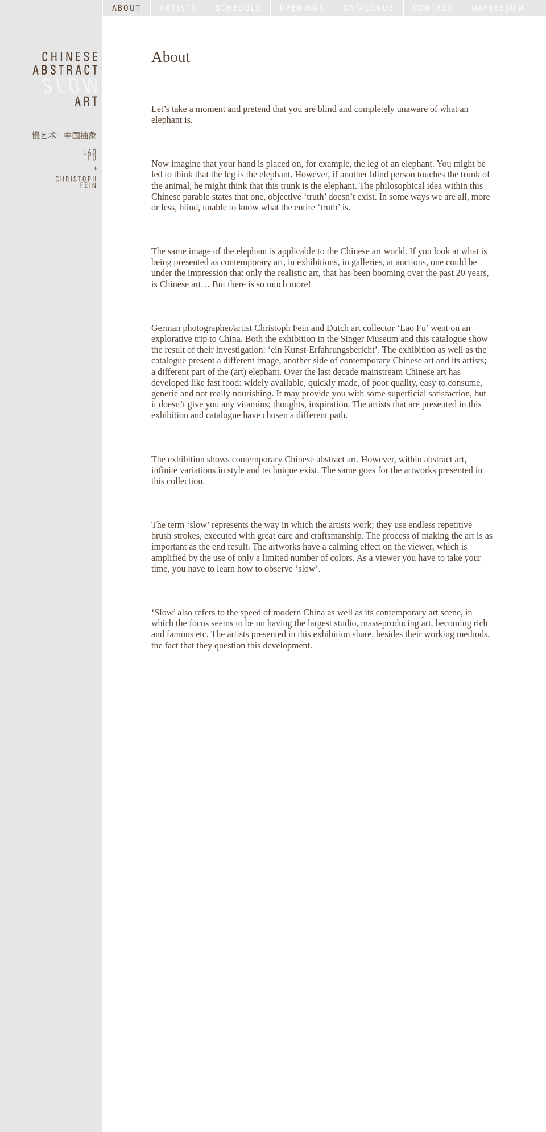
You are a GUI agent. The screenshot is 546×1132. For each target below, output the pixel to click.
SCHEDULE (238, 8)
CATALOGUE (369, 8)
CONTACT (433, 8)
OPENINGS (302, 8)
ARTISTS (178, 8)
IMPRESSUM (497, 8)
